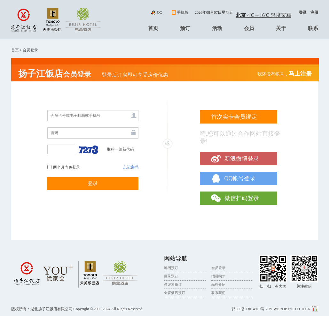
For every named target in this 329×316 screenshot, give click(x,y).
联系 (313, 28)
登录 (303, 12)
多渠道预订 (173, 284)
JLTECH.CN (301, 309)
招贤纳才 (218, 276)
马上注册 (300, 74)
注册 (314, 12)
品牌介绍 (218, 284)
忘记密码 (130, 167)
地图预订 (171, 268)
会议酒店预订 (174, 293)
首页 (153, 28)
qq (159, 12)
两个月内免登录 (66, 167)
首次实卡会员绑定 (234, 117)
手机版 (182, 12)
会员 (249, 28)
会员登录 (218, 268)
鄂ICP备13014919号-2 (249, 309)
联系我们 (218, 293)
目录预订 (171, 276)
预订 (185, 28)
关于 (281, 28)
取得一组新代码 (120, 149)
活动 (217, 28)
